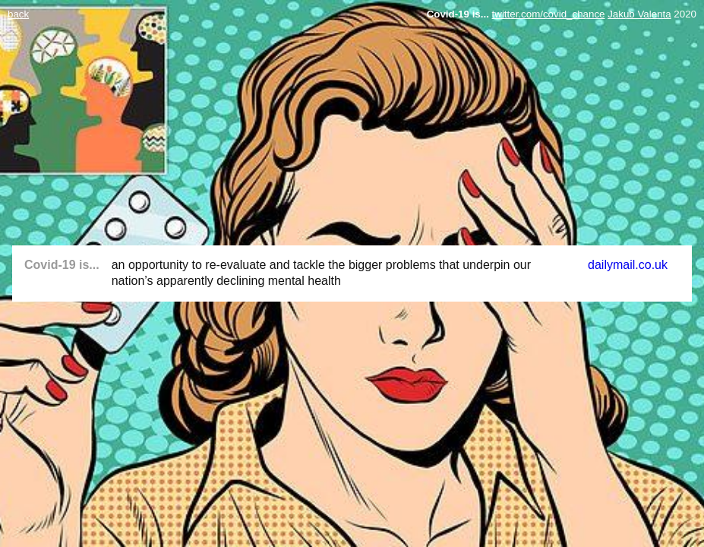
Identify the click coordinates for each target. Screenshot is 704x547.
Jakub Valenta (639, 14)
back (18, 14)
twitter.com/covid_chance (548, 14)
